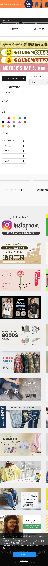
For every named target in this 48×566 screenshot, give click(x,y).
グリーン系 (19, 118)
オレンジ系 (3, 126)
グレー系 (14, 122)
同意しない (24, 561)
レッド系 (8, 118)
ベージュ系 (8, 126)
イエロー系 (14, 118)
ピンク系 (19, 122)
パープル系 (8, 122)
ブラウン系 (25, 122)
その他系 (14, 126)
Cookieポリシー (32, 546)
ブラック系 (3, 122)
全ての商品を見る (14, 78)
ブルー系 (25, 118)
